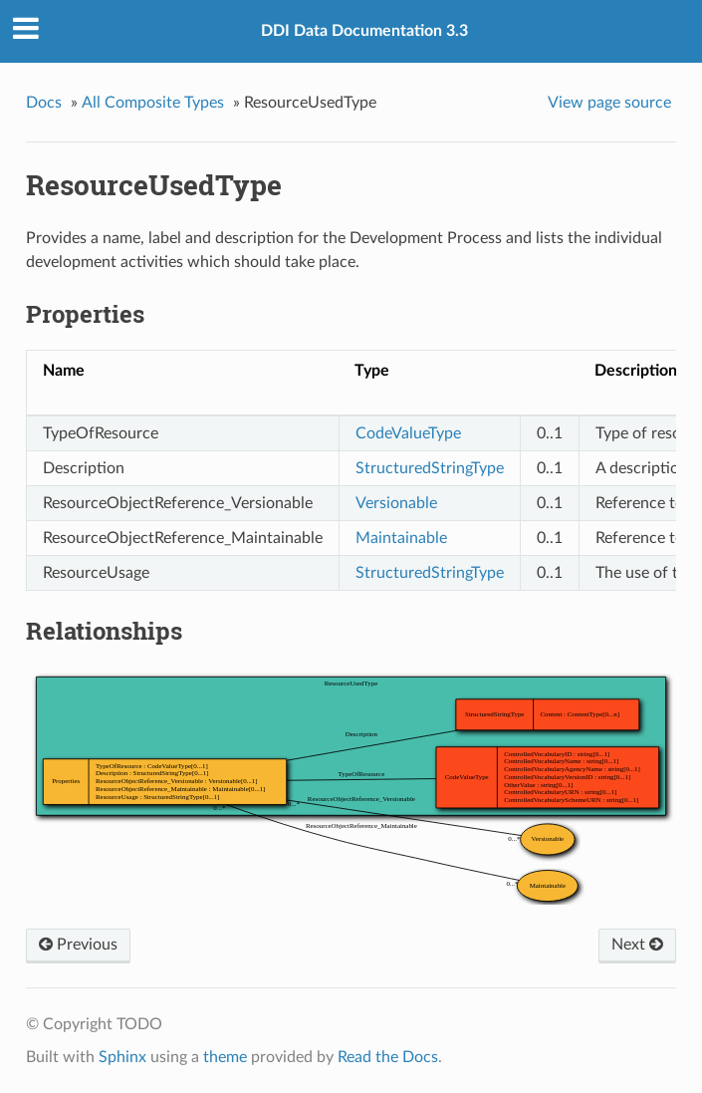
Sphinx (122, 1057)
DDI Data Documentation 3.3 (364, 31)
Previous (78, 945)
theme (225, 1057)
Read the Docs (388, 1057)
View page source (609, 103)
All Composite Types (153, 103)
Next (637, 945)
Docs (44, 103)
